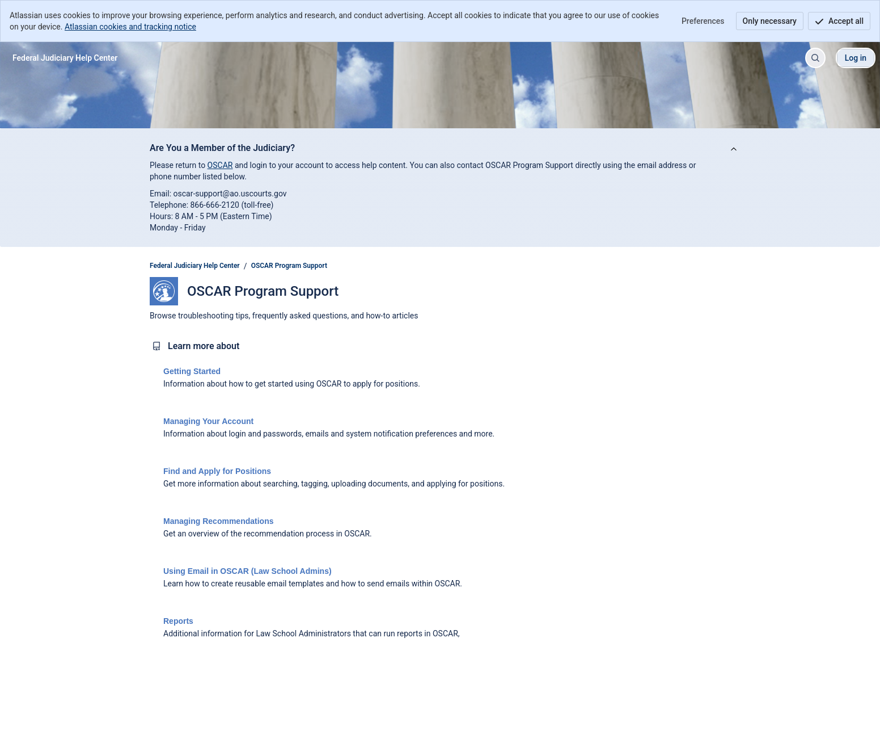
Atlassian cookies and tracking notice (130, 26)
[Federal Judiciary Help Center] (65, 58)
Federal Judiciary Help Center (195, 266)
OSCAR (220, 165)
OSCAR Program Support (289, 266)
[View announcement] (734, 149)
